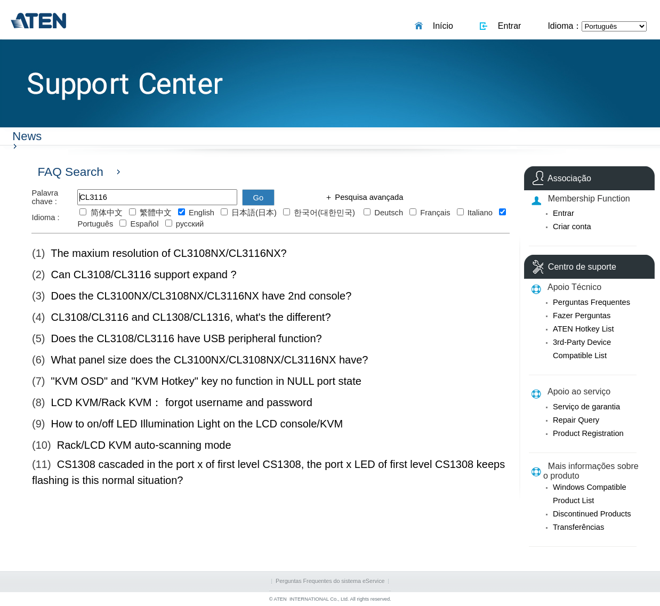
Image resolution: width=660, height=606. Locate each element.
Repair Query (576, 420)
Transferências (578, 527)
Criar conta (572, 226)
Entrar (507, 25)
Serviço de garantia (586, 406)
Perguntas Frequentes (591, 302)
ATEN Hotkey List (583, 329)
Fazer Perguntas (581, 315)
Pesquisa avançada (368, 197)
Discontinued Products (592, 514)
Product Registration (588, 433)
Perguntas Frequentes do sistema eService (330, 581)
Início (440, 25)
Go (258, 197)
